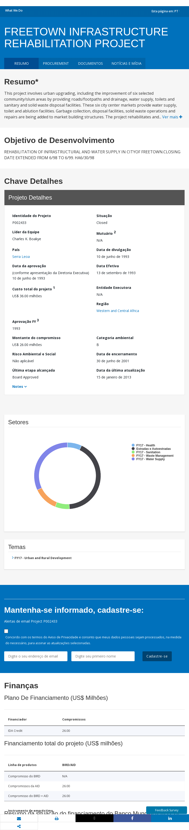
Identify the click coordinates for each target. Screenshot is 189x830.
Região (102, 303)
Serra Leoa (21, 256)
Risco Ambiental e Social (34, 354)
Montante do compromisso (36, 337)
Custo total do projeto (33, 288)
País (16, 249)
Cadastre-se (157, 656)
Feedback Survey (166, 810)
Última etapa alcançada (33, 370)
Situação (104, 215)
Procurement (56, 63)
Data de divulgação (113, 249)
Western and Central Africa (117, 310)
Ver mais (172, 117)
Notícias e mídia (126, 63)
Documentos (90, 63)
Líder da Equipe (25, 232)
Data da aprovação (29, 266)
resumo (21, 63)
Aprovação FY (25, 321)
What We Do (14, 10)
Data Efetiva (107, 266)
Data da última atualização (120, 370)
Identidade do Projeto (31, 215)
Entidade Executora (113, 287)
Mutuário (106, 233)
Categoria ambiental (114, 337)
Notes (17, 386)
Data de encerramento (116, 354)
